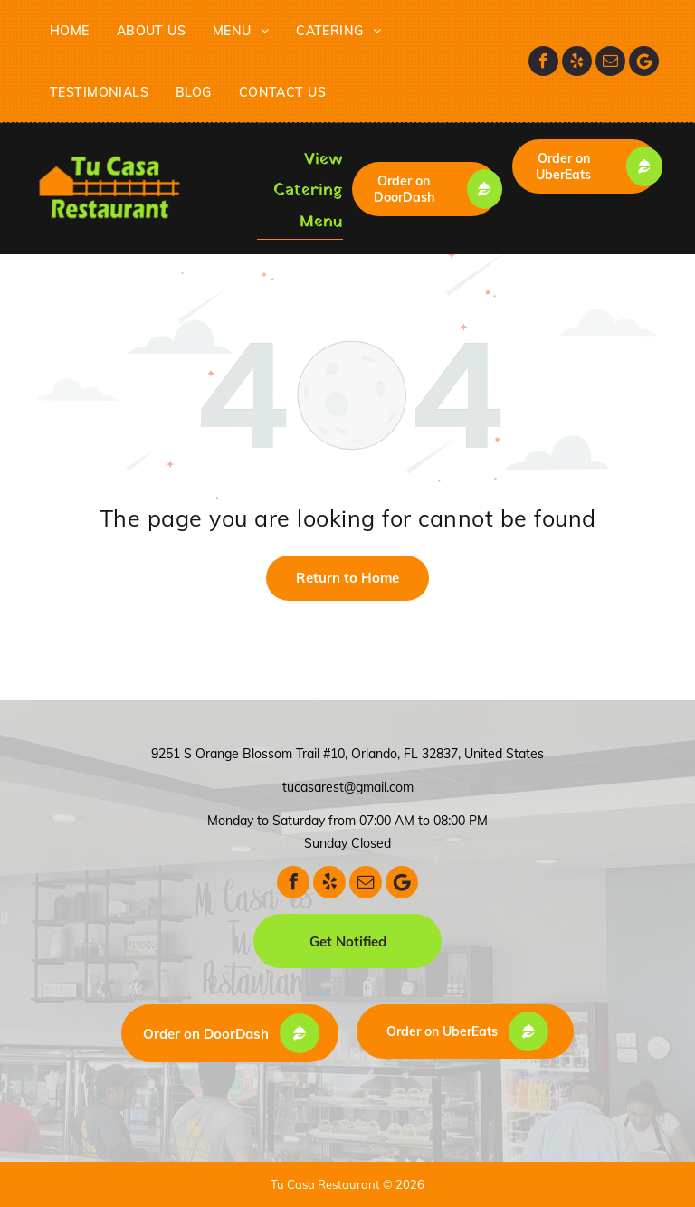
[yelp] (577, 61)
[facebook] (543, 61)
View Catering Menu (308, 190)
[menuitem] (69, 31)
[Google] (644, 61)
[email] (610, 61)
